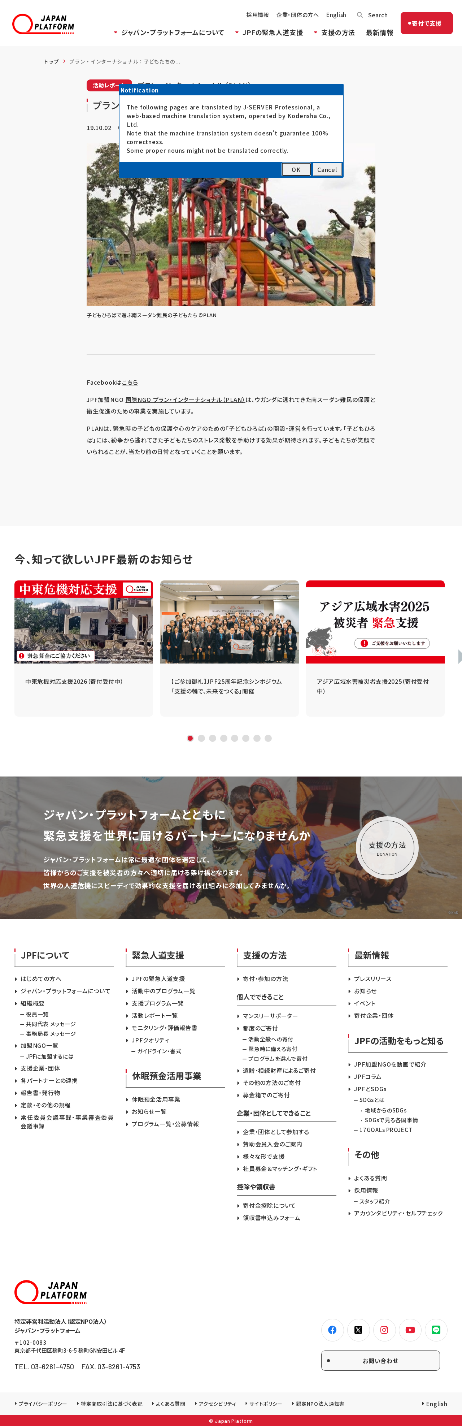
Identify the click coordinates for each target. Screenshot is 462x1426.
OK (296, 169)
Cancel (327, 169)
